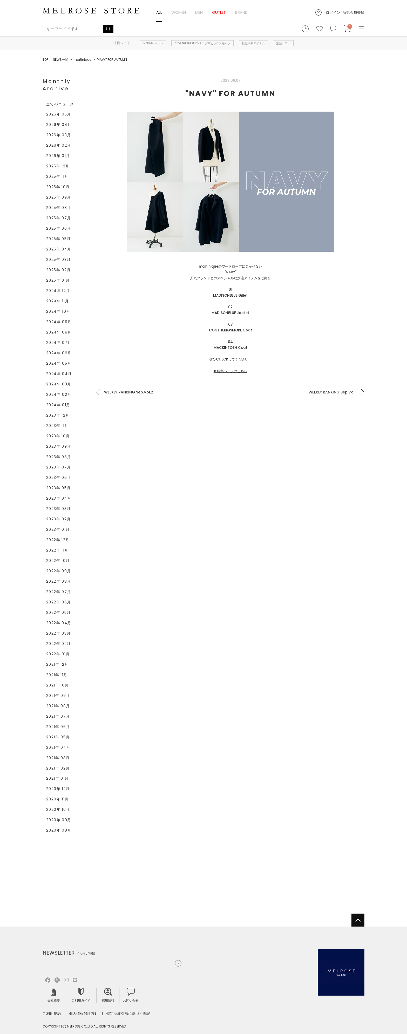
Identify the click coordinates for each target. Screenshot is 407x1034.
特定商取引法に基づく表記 (128, 1013)
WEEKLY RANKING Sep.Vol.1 (333, 392)
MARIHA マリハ (153, 43)
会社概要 (54, 995)
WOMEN (178, 12)
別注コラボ (283, 43)
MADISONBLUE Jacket (230, 312)
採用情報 (108, 995)
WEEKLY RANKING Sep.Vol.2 (128, 392)
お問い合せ (131, 995)
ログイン (333, 12)
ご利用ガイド (81, 995)
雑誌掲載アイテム (253, 43)
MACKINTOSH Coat (230, 347)
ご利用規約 (52, 1013)
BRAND (241, 12)
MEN (199, 12)
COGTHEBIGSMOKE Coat (230, 330)
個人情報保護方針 (83, 1013)
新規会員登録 (353, 12)
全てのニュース (60, 104)
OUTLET (219, 12)
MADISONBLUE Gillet (230, 295)
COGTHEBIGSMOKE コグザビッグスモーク (202, 43)
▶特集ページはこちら (230, 371)
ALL (159, 12)
